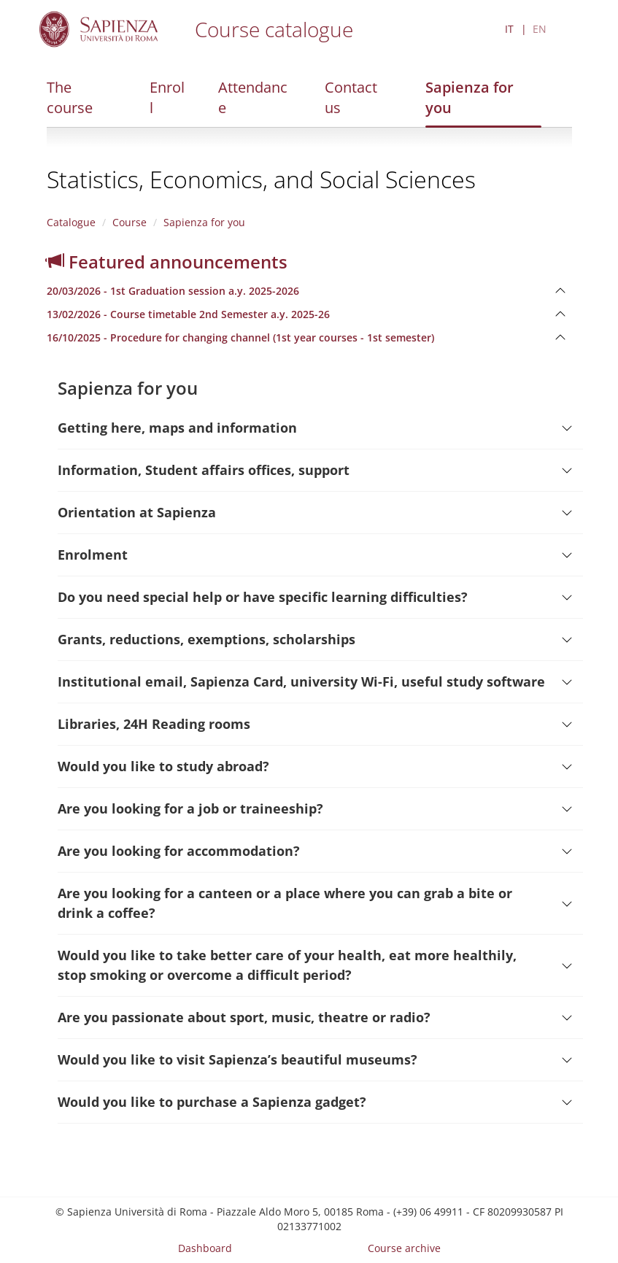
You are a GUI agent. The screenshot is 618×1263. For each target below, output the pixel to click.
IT (509, 29)
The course (70, 97)
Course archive (404, 1248)
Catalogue (71, 222)
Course (129, 222)
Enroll (167, 97)
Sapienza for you (469, 97)
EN (539, 29)
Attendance (252, 97)
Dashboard (205, 1248)
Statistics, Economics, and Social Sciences (261, 179)
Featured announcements (167, 262)
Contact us (351, 97)
